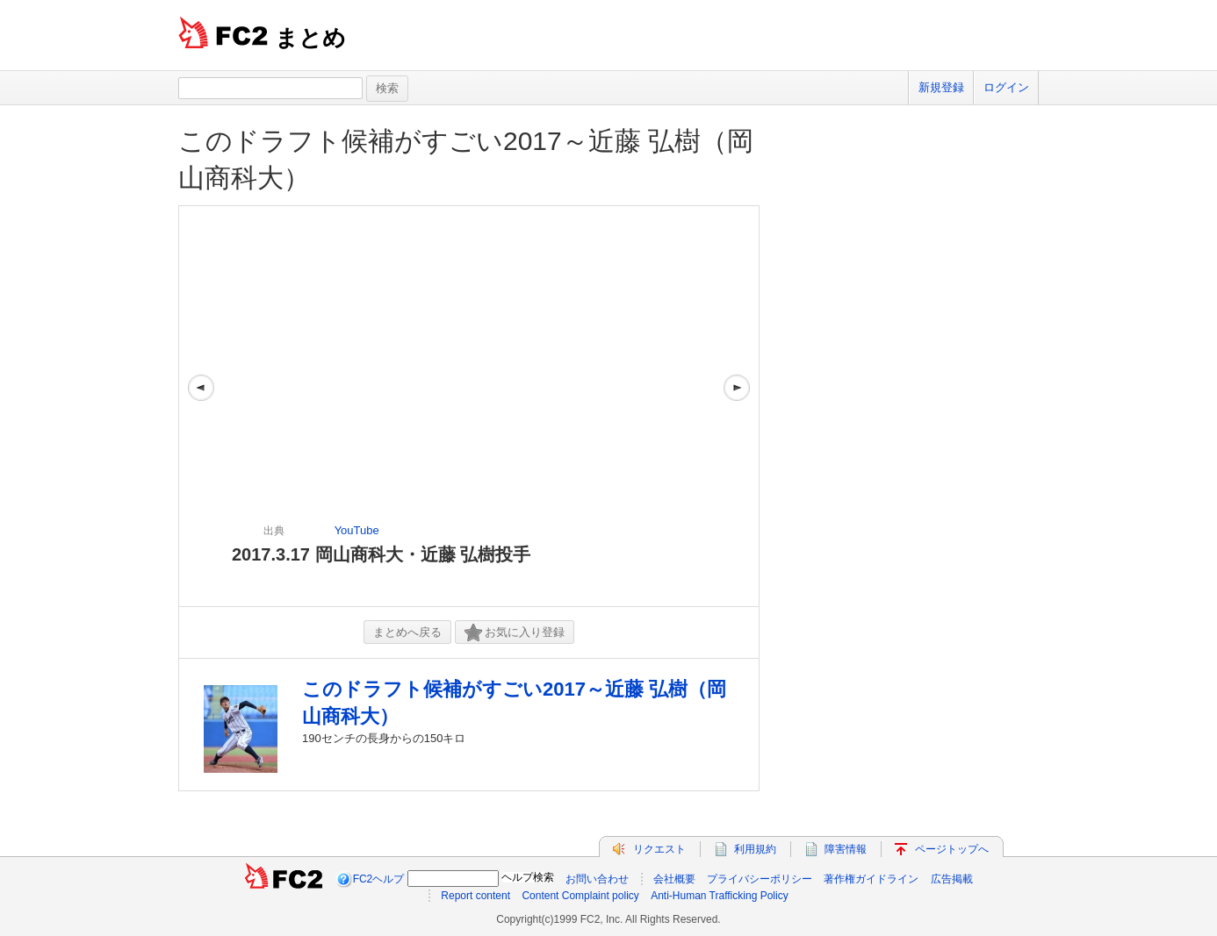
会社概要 (674, 879)
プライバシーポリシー (759, 879)
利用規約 (755, 849)
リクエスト (659, 849)
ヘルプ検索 (527, 877)
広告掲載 (952, 879)
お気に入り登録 (514, 633)
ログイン (1006, 87)
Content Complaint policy (580, 896)
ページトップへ (952, 849)
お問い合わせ (597, 879)
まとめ (310, 38)
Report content (475, 896)
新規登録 (941, 87)
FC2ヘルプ (379, 879)
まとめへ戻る (407, 632)
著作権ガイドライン (871, 879)
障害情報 (846, 849)
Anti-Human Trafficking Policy (720, 896)
